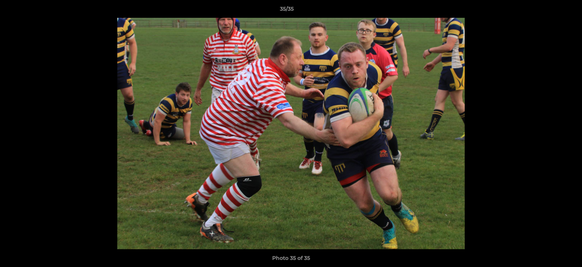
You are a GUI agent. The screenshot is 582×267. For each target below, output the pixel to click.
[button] (550, 10)
